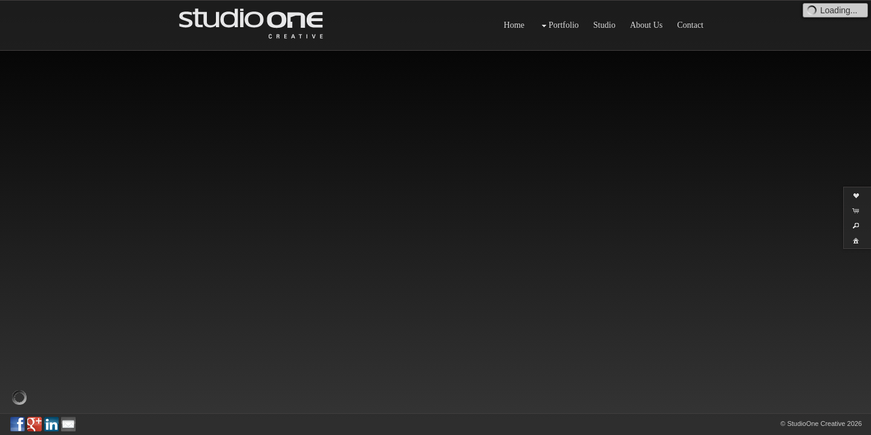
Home (514, 25)
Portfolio (559, 26)
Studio (604, 25)
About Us (646, 25)
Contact (690, 25)
